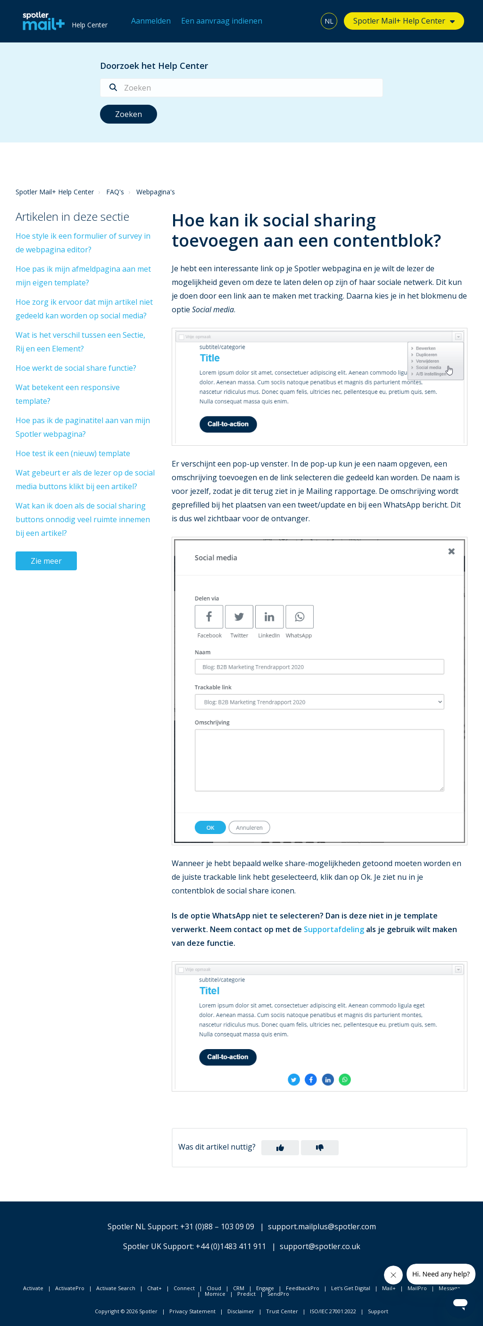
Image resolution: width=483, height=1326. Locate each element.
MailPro (417, 1288)
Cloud (214, 1288)
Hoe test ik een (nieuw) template (73, 453)
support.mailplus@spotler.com (322, 1226)
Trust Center (282, 1311)
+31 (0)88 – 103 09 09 (217, 1226)
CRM (238, 1288)
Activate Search (115, 1288)
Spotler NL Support (142, 1226)
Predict (246, 1293)
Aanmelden (151, 21)
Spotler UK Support (157, 1246)
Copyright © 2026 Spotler (126, 1311)
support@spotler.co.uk (320, 1246)
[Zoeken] (241, 87)
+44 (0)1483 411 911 (231, 1246)
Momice (215, 1293)
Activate (33, 1288)
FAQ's (115, 191)
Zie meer (46, 561)
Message (449, 1288)
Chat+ (154, 1288)
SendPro (278, 1293)
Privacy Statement (192, 1311)
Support (378, 1311)
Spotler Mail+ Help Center (399, 21)
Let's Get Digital (350, 1288)
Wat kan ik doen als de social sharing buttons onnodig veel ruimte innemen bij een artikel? (83, 519)
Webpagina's (155, 191)
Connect (184, 1288)
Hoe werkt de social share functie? (76, 368)
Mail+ (389, 1288)
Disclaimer (240, 1311)
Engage (265, 1288)
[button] (280, 1147)
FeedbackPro (302, 1288)
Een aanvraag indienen (221, 21)
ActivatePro (69, 1288)
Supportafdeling (334, 929)
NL (329, 21)
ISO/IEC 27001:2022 (333, 1311)
